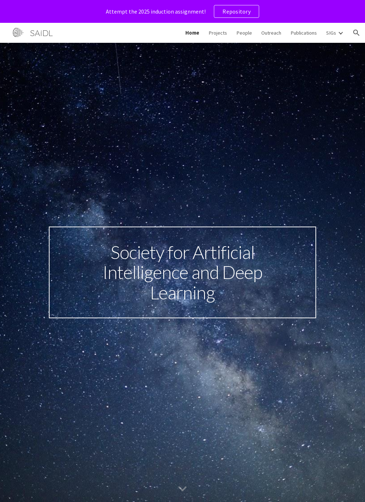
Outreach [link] (271, 33)
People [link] (244, 33)
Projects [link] (218, 33)
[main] (182, 272)
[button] (356, 32)
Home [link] (192, 33)
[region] (182, 11)
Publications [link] (304, 33)
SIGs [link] (331, 33)
